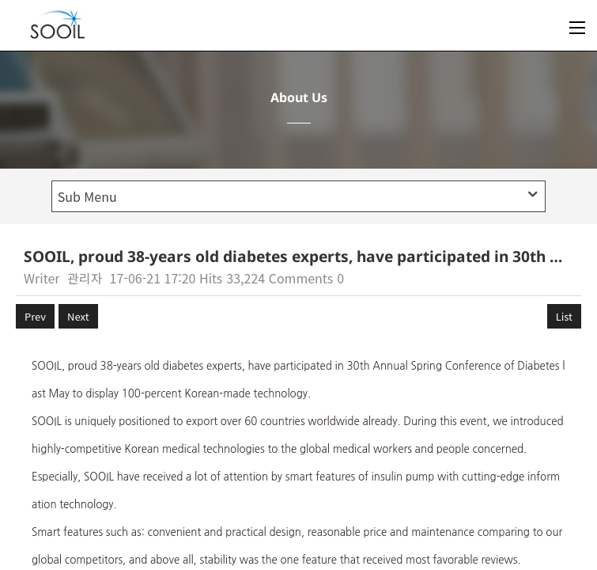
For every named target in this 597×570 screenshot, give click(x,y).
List (564, 316)
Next (78, 316)
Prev (35, 316)
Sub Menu (298, 196)
